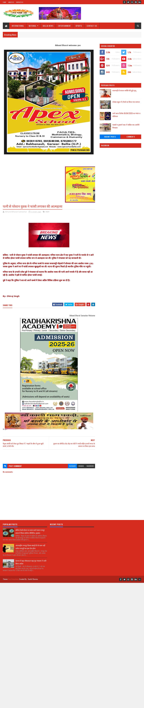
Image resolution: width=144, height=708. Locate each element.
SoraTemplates (13, 579)
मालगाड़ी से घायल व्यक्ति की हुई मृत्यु (124, 90)
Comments (131, 137)
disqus (81, 466)
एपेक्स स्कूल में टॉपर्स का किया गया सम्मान (126, 101)
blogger (72, 466)
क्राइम (47, 211)
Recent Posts (110, 137)
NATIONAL (32, 25)
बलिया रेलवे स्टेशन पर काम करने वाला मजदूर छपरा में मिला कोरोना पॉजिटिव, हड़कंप (30, 531)
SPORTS (79, 25)
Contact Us (19, 2)
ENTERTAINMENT (64, 25)
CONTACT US (92, 25)
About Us (11, 2)
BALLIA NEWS (48, 25)
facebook (90, 466)
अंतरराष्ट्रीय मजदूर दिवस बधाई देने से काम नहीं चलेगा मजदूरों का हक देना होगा (30, 547)
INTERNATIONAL (18, 25)
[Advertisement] (49, 455)
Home (4, 2)
